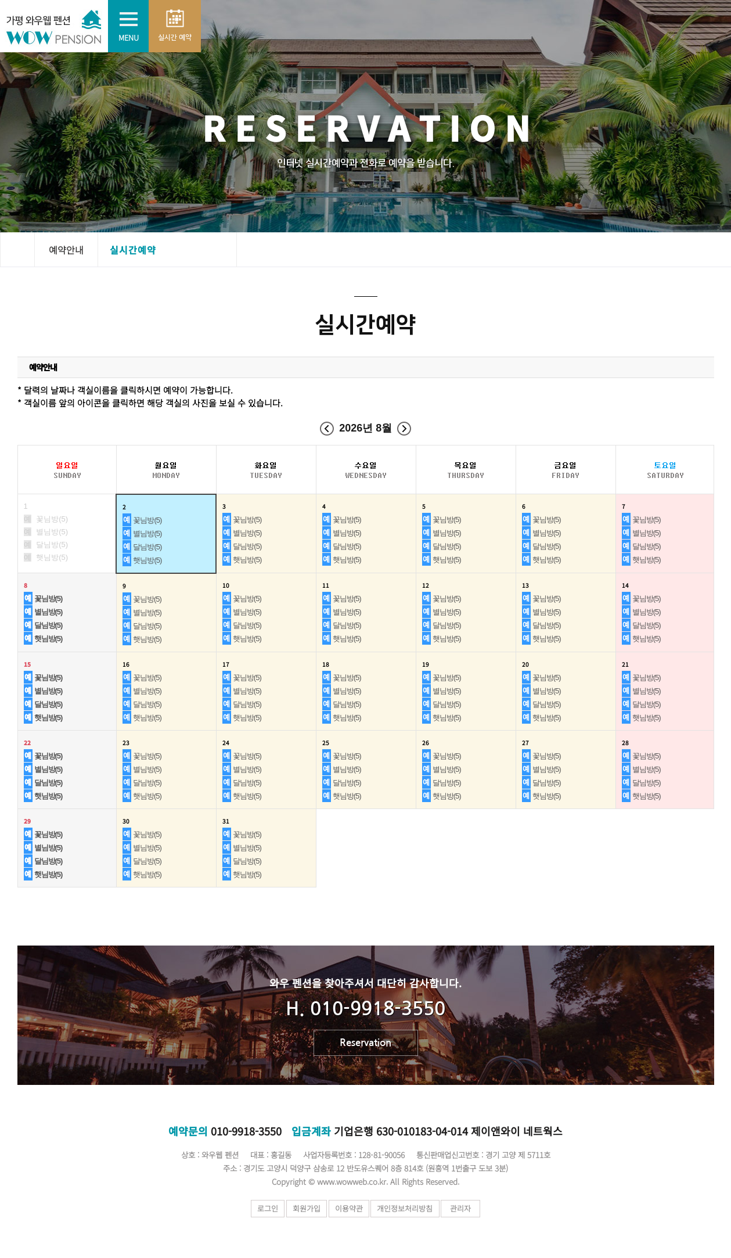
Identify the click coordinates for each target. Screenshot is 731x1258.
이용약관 (352, 1208)
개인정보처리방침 (413, 1208)
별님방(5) (147, 533)
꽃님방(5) (147, 520)
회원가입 (304, 1208)
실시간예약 (133, 250)
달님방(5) (147, 546)
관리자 (472, 1208)
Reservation (365, 1043)
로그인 (259, 1208)
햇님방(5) (147, 560)
